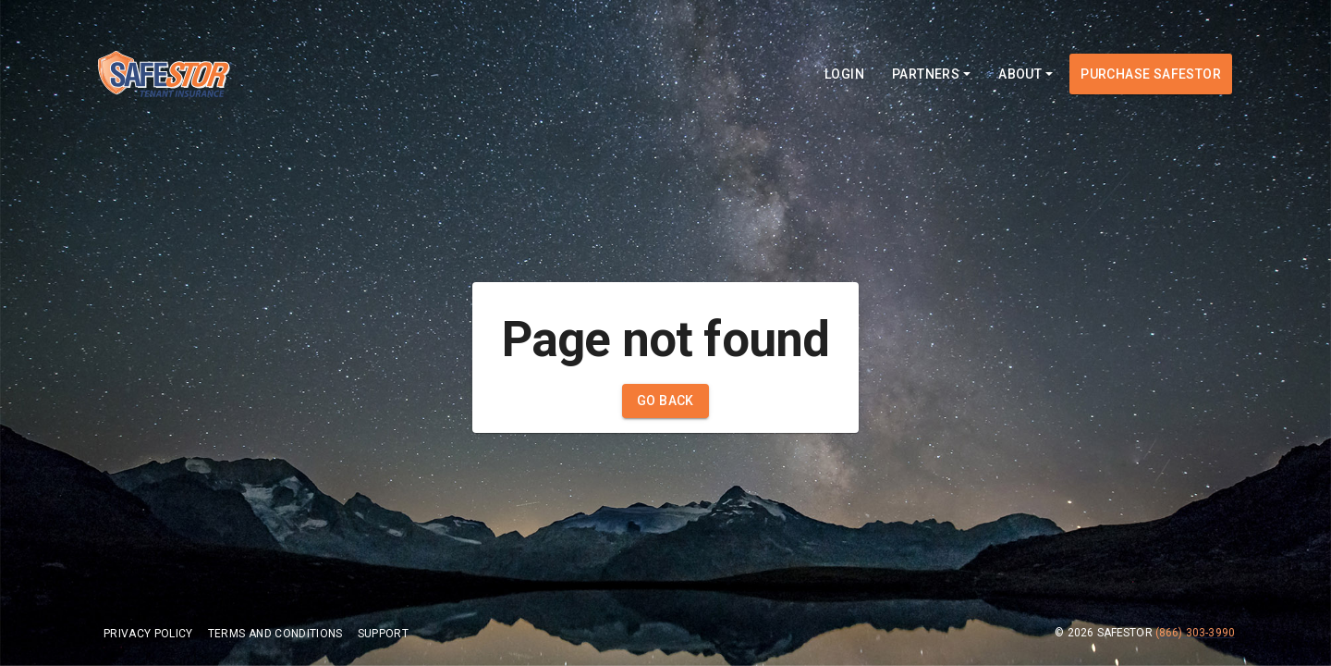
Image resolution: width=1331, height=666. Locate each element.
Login (844, 74)
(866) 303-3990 (1195, 632)
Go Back (665, 400)
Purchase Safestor (1151, 74)
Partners (931, 74)
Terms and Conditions (275, 633)
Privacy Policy (148, 633)
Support (383, 633)
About (1025, 74)
